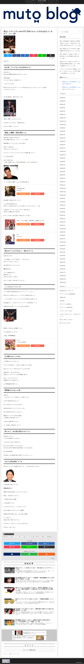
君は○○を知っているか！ (9, 534)
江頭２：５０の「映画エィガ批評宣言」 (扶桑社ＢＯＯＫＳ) (30, 220)
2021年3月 (62, 265)
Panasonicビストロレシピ (66, 290)
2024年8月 (62, 161)
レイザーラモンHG (28, 536)
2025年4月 (62, 138)
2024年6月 (62, 168)
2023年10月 (63, 195)
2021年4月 (62, 262)
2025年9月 (62, 128)
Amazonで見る (22, 193)
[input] (70, 31)
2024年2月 (62, 181)
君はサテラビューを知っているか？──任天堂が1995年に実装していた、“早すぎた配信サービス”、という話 (70, 63)
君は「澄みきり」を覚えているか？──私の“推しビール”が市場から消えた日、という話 (70, 56)
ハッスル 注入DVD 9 (21, 342)
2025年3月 (62, 141)
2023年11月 (63, 191)
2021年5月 (62, 259)
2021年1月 (62, 272)
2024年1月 (62, 185)
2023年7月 (62, 205)
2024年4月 (62, 175)
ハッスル (22, 536)
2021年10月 (63, 242)
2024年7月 (62, 165)
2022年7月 (62, 238)
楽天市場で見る (34, 193)
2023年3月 (62, 218)
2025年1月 (62, 148)
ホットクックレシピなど (66, 310)
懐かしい (44, 536)
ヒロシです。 (20, 236)
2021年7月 (62, 252)
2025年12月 (63, 118)
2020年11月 (63, 279)
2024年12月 (63, 151)
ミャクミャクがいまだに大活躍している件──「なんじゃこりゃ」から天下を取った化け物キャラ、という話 (70, 71)
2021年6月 (62, 255)
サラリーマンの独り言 (65, 304)
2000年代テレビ (7, 536)
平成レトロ (39, 536)
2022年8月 (62, 235)
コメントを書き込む (29, 650)
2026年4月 (62, 104)
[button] (80, 32)
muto (67, 83)
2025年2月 (62, 144)
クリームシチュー (14, 536)
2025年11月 (63, 121)
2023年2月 (62, 222)
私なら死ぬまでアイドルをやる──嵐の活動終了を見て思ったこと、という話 (70, 49)
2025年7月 (62, 134)
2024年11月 (63, 154)
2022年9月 (62, 232)
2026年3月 (62, 107)
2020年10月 (63, 282)
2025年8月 (62, 131)
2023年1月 (62, 225)
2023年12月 (63, 188)
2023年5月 (62, 212)
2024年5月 (62, 171)
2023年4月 (62, 215)
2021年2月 (62, 269)
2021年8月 (62, 248)
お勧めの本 (63, 297)
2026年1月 (62, 114)
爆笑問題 (49, 536)
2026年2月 (62, 111)
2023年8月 (62, 201)
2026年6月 (62, 97)
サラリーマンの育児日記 (66, 307)
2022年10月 (63, 228)
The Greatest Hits (21, 188)
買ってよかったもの (65, 323)
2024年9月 (62, 158)
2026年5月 (62, 101)
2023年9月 (62, 198)
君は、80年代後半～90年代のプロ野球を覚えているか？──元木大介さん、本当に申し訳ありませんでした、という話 (70, 43)
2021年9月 (62, 245)
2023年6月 (62, 208)
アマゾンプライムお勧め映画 (67, 294)
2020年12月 (63, 275)
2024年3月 (62, 178)
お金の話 (62, 300)
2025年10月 (63, 124)
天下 (34, 536)
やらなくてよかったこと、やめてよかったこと (70, 315)
